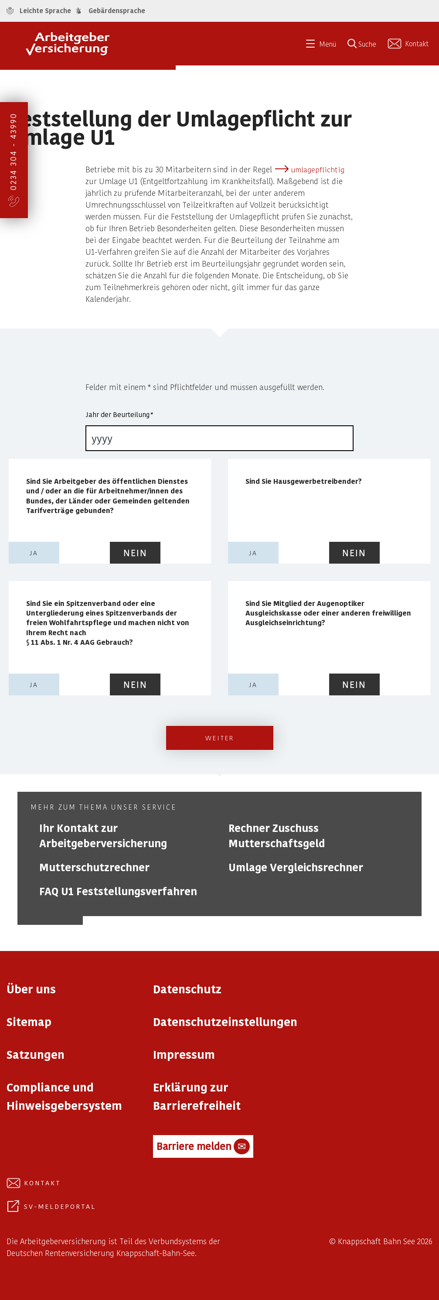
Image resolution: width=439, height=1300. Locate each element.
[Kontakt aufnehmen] (409, 43)
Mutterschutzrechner (94, 867)
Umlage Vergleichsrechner (295, 867)
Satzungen (36, 1054)
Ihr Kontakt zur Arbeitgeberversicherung (103, 835)
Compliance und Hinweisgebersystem (64, 1096)
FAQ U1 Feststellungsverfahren (118, 891)
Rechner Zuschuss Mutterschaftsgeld (276, 835)
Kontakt (42, 1183)
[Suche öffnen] (364, 46)
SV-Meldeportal (60, 1206)
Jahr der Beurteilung (118, 414)
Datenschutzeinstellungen (225, 1021)
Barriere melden (203, 1146)
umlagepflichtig (317, 169)
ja (34, 553)
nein (135, 552)
